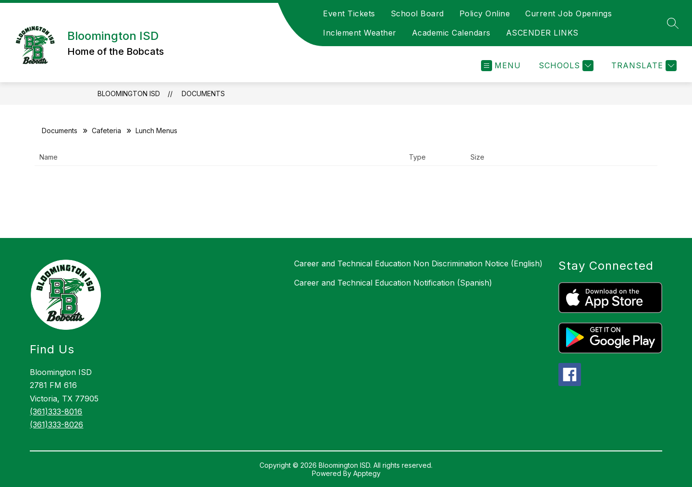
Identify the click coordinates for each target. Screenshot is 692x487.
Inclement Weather (359, 32)
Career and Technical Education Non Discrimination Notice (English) (418, 263)
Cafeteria (106, 130)
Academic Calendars (451, 32)
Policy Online (484, 13)
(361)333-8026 (56, 424)
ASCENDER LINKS (542, 32)
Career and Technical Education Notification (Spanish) (393, 282)
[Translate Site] (643, 66)
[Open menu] (501, 66)
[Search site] (673, 23)
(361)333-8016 (56, 411)
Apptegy (367, 473)
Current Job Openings (568, 13)
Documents (203, 93)
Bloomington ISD (129, 93)
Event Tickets (349, 13)
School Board (417, 13)
